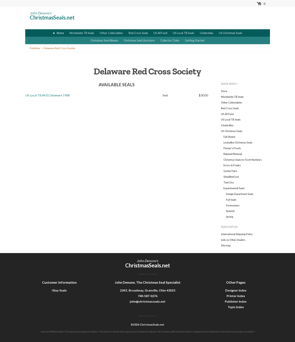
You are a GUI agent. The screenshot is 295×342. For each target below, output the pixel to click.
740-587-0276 (147, 296)
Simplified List (231, 176)
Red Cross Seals (138, 33)
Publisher (35, 48)
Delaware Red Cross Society (59, 48)
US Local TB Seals (183, 33)
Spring (229, 216)
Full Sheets (229, 136)
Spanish (230, 211)
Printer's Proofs (232, 148)
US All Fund (160, 33)
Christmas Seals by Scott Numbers (242, 159)
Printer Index (236, 296)
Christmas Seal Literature (139, 40)
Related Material (232, 154)
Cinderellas (206, 33)
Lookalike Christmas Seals (237, 142)
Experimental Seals (234, 188)
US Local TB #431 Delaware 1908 (47, 95)
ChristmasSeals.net (52, 17)
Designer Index (235, 290)
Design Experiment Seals (239, 193)
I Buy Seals (59, 290)
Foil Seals (231, 199)
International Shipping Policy (237, 234)
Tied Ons (228, 182)
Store (60, 33)
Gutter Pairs (230, 171)
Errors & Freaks (232, 165)
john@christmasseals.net (147, 301)
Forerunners (233, 205)
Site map (226, 245)
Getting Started (194, 40)
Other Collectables (111, 33)
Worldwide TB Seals (81, 33)
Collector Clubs (169, 40)
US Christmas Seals (230, 33)
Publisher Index (236, 301)
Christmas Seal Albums (104, 40)
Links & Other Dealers (233, 239)
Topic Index (236, 307)
